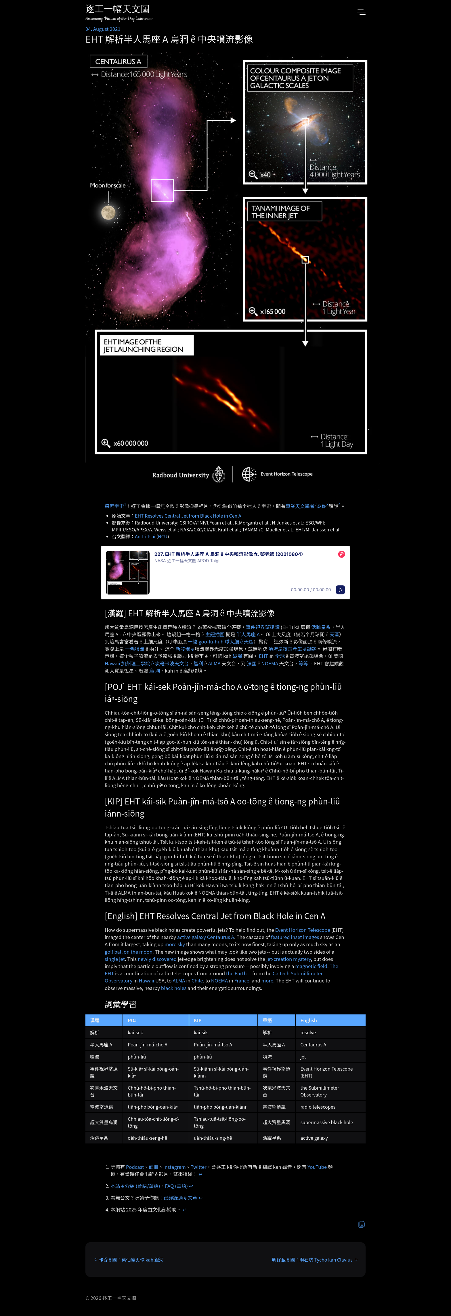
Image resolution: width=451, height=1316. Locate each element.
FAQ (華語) (176, 1185)
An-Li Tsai (145, 536)
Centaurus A (220, 936)
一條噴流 (134, 648)
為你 (321, 505)
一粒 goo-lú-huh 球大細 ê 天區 (221, 641)
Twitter (199, 1166)
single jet (115, 958)
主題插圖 (215, 634)
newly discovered (157, 958)
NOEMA (269, 663)
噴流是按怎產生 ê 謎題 (292, 648)
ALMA (214, 663)
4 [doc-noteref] (339, 504)
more (267, 980)
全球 (280, 655)
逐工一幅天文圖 (117, 10)
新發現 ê (184, 648)
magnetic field (311, 966)
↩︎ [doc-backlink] (200, 1174)
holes (180, 987)
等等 (303, 663)
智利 (198, 663)
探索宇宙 (114, 505)
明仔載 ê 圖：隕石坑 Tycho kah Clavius (312, 1259)
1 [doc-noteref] (125, 504)
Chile (197, 980)
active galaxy (191, 936)
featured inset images (295, 936)
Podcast (135, 1166)
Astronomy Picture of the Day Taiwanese (118, 19)
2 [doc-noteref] (315, 504)
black (167, 987)
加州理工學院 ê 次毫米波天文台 (155, 663)
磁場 (237, 655)
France (241, 980)
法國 (252, 663)
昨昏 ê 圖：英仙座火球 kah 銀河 (131, 1259)
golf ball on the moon (128, 951)
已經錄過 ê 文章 (181, 1197)
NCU (162, 536)
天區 (334, 634)
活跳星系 (321, 627)
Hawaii (112, 663)
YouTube (317, 1166)
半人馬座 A (248, 634)
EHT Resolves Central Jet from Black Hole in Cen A (188, 515)
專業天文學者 (300, 505)
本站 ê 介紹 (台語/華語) (135, 1185)
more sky (175, 944)
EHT (263, 655)
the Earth (236, 973)
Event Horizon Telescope (302, 929)
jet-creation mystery (288, 958)
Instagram (174, 1166)
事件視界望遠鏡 (262, 627)
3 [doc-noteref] (327, 504)
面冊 (153, 1166)
